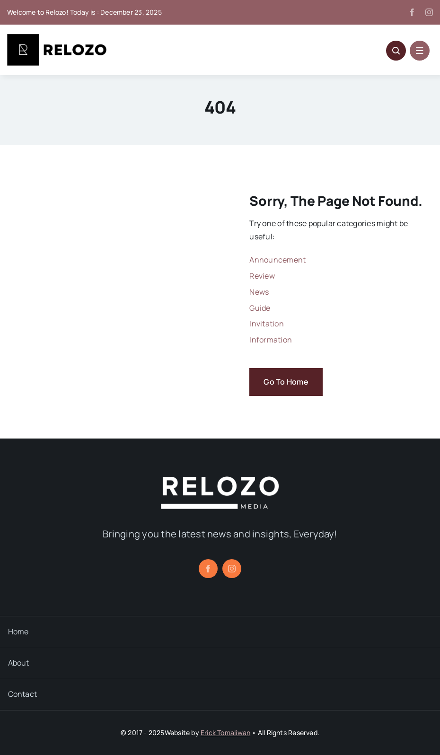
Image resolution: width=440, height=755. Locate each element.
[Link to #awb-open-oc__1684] (420, 51)
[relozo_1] (220, 480)
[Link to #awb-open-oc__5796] (396, 51)
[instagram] (429, 12)
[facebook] (412, 12)
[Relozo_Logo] (56, 38)
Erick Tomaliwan (225, 732)
